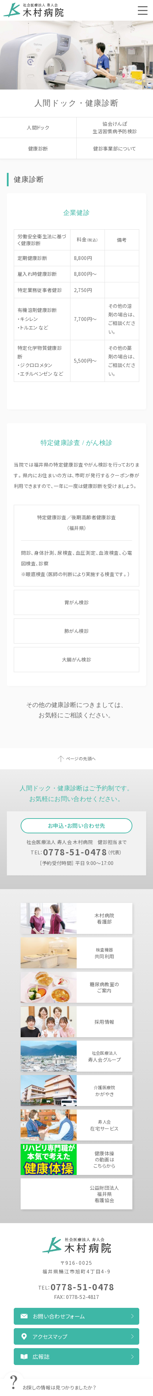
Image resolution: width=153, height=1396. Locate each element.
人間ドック (38, 127)
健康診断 (38, 148)
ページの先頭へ (81, 759)
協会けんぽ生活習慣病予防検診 (114, 127)
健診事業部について (114, 148)
